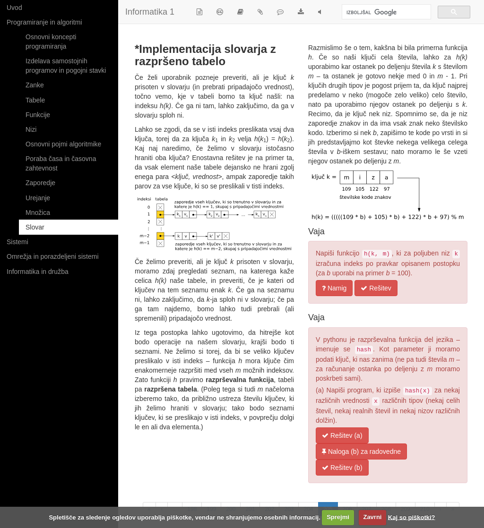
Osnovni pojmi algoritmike (63, 144)
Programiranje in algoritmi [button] (44, 22)
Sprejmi (338, 516)
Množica (38, 212)
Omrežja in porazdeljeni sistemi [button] (53, 256)
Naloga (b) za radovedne (361, 451)
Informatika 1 (149, 12)
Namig (334, 288)
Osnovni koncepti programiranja (51, 41)
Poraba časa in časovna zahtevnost (61, 163)
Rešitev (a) (342, 435)
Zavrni (372, 516)
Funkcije (38, 115)
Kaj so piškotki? (411, 516)
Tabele (35, 100)
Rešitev (376, 288)
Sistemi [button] (17, 242)
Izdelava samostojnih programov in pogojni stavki (66, 65)
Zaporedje (40, 183)
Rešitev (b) (342, 467)
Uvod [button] (14, 7)
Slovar (35, 227)
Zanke (35, 85)
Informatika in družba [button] (38, 271)
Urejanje (38, 198)
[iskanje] (385, 12)
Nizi (31, 129)
